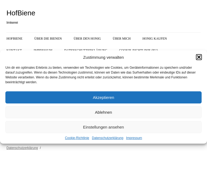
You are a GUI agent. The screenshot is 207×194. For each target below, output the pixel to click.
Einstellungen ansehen (103, 127)
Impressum (134, 138)
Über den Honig (87, 38)
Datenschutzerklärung (107, 138)
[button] (199, 57)
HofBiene (20, 13)
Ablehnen (103, 112)
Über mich (121, 38)
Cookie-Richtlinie (77, 138)
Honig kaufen (155, 38)
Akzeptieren (103, 97)
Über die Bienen (48, 38)
